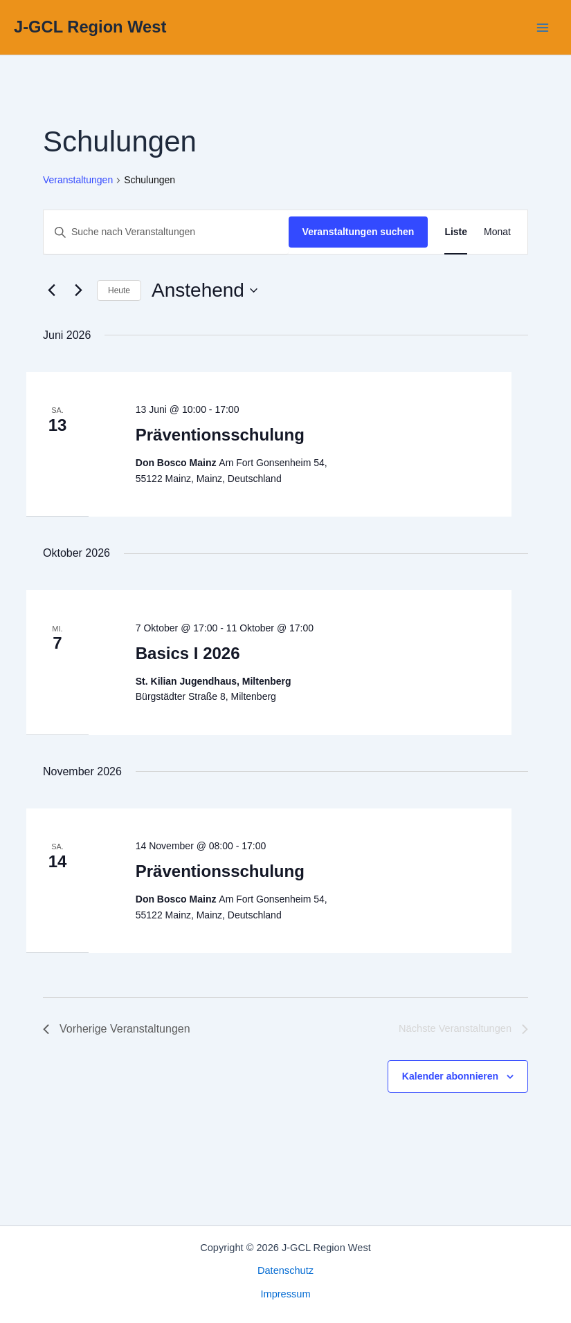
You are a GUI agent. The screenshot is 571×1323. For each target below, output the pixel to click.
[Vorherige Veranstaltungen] (51, 290)
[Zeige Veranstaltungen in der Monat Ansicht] (497, 232)
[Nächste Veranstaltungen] (78, 290)
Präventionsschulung (220, 434)
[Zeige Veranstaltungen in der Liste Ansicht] (455, 232)
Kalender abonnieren (450, 1076)
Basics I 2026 (188, 653)
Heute (119, 290)
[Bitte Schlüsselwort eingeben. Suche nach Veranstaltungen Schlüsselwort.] (166, 232)
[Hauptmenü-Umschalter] (542, 27)
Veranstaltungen (78, 179)
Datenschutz (285, 1270)
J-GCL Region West (90, 27)
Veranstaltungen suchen (358, 231)
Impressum (285, 1293)
